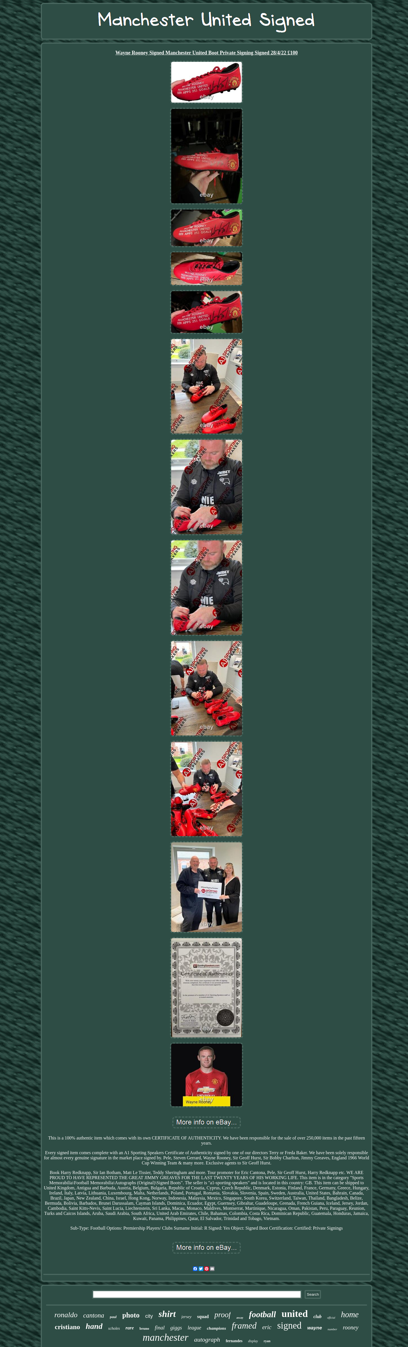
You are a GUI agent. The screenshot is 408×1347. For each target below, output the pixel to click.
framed (244, 1326)
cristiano (67, 1327)
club (317, 1316)
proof (222, 1314)
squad (203, 1316)
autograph (207, 1339)
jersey (186, 1316)
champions (216, 1328)
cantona (93, 1315)
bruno (144, 1328)
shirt (167, 1314)
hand (94, 1326)
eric (267, 1327)
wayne (314, 1328)
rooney (350, 1327)
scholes (114, 1328)
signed (289, 1325)
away (239, 1317)
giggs (176, 1328)
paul (113, 1317)
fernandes (234, 1341)
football (262, 1314)
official (331, 1317)
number (332, 1329)
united (295, 1313)
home (350, 1314)
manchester (165, 1337)
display (253, 1341)
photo (130, 1315)
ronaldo (65, 1315)
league (194, 1328)
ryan (267, 1341)
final (160, 1328)
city (149, 1316)
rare (130, 1328)
